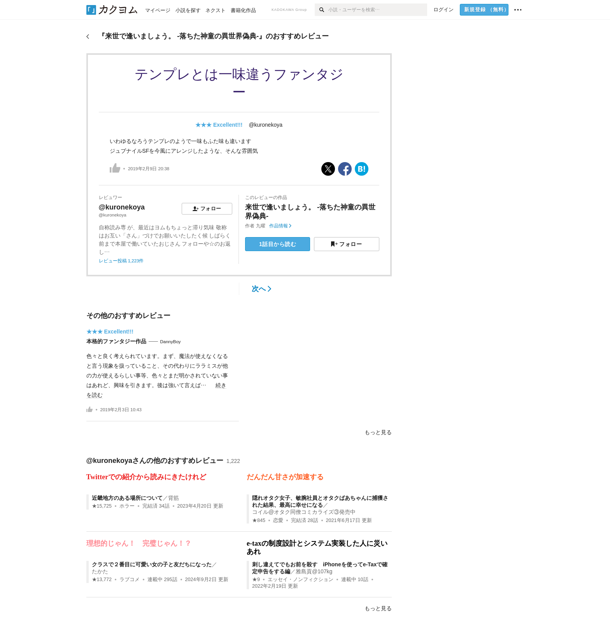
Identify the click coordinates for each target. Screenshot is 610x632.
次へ (262, 289)
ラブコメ (129, 579)
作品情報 (280, 225)
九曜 (260, 225)
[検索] (321, 9)
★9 (256, 579)
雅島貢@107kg (314, 571)
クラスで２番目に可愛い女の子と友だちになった (152, 564)
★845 (258, 520)
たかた (100, 571)
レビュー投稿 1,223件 (121, 260)
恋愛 (278, 520)
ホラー (127, 506)
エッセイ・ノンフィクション (300, 579)
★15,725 (102, 506)
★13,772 (102, 579)
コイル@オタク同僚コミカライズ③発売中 (304, 512)
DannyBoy (170, 341)
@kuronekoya (265, 125)
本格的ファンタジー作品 (116, 341)
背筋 (173, 498)
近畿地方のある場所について (127, 498)
